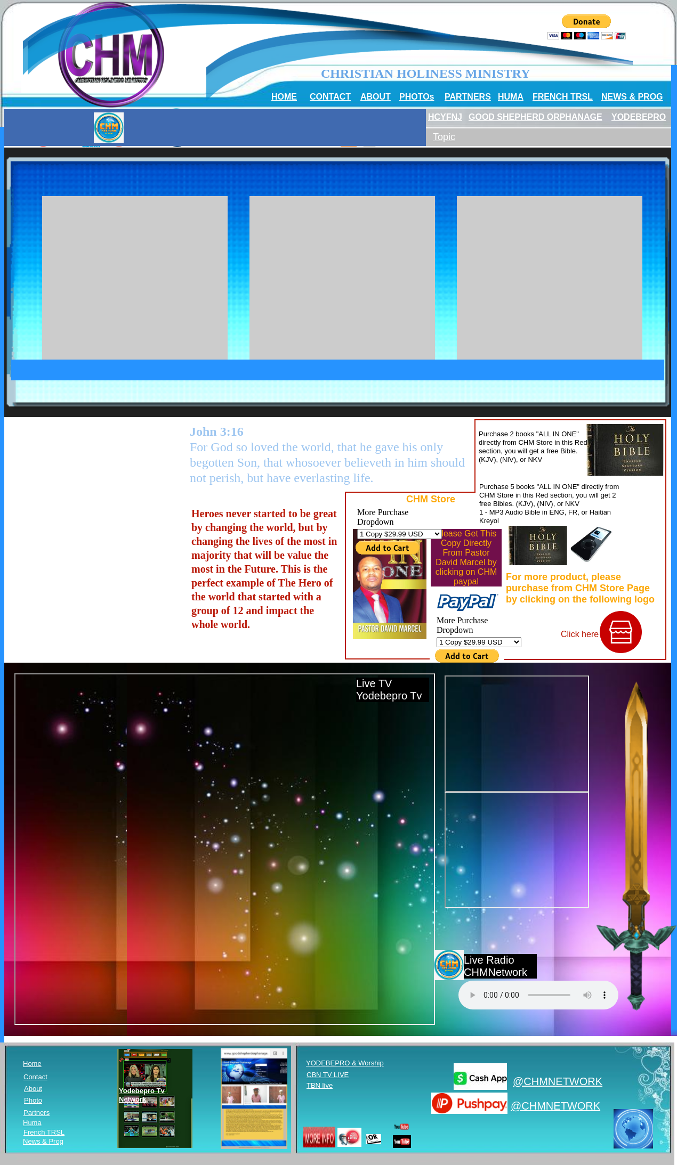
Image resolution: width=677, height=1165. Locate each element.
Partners (36, 1113)
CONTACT (330, 96)
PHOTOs (416, 96)
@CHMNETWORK (557, 1081)
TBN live (320, 1085)
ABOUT (375, 96)
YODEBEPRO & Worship (345, 1063)
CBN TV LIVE (328, 1075)
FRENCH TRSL (563, 96)
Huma (32, 1123)
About (33, 1089)
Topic (444, 137)
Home (32, 1064)
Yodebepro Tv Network (142, 1095)
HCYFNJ (445, 116)
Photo (33, 1100)
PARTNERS (468, 96)
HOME (284, 96)
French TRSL (44, 1132)
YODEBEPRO (638, 116)
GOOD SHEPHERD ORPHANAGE (535, 116)
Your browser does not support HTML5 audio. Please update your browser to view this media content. (538, 995)
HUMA (510, 96)
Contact (35, 1077)
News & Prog (43, 1141)
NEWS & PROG (632, 96)
